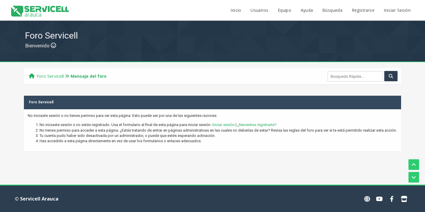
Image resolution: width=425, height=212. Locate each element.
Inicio (236, 10)
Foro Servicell (50, 76)
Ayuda (307, 10)
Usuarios (259, 10)
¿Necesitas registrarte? (257, 124)
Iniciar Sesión (397, 10)
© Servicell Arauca (36, 199)
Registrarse (363, 10)
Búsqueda (332, 10)
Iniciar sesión (223, 124)
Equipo (284, 10)
